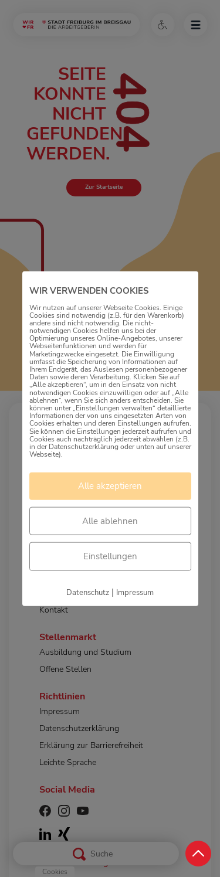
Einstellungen (110, 556)
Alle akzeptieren (110, 486)
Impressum (135, 592)
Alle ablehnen (110, 520)
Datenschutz (87, 592)
